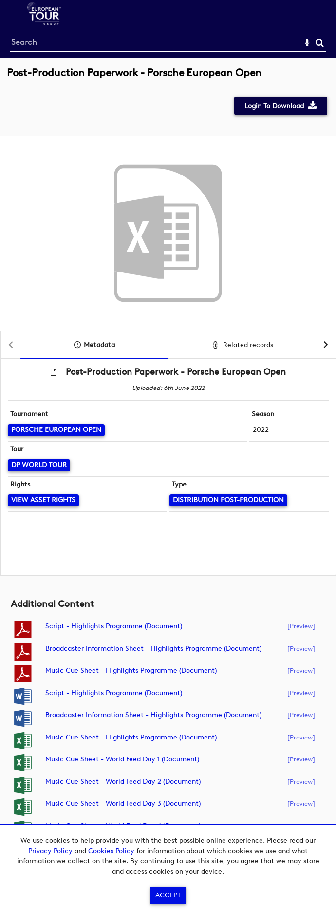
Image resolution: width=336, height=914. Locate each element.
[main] (168, 462)
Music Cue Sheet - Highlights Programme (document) (131, 670)
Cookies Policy (111, 851)
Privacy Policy (50, 851)
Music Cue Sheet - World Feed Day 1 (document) (122, 759)
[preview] (301, 626)
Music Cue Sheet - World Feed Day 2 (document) (123, 782)
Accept (168, 895)
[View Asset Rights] (43, 500)
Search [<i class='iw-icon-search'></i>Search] (320, 42)
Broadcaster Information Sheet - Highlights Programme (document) (153, 648)
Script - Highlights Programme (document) (113, 626)
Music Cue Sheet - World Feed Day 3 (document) (123, 803)
